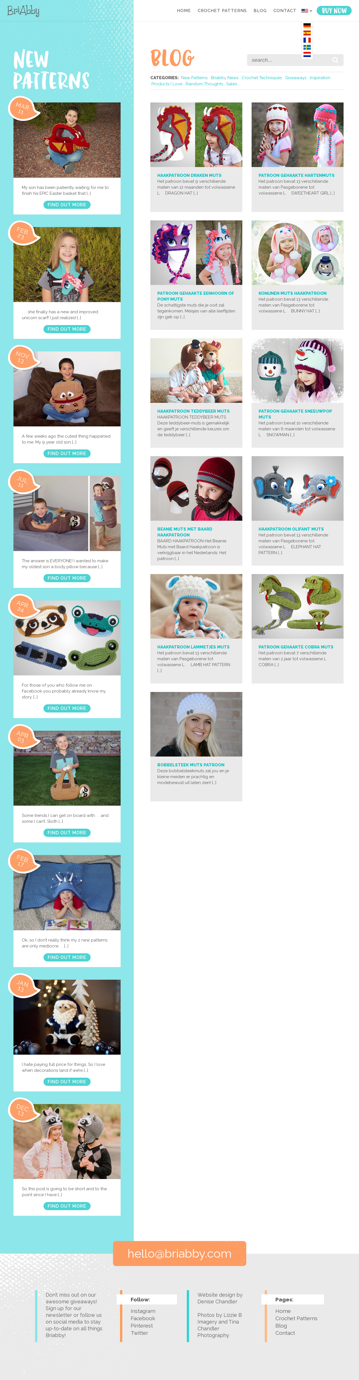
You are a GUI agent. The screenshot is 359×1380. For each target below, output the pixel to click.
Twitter (139, 1333)
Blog (260, 11)
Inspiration (320, 77)
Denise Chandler (217, 1301)
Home (184, 11)
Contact (284, 11)
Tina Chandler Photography (218, 1328)
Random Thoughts (204, 83)
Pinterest (142, 1325)
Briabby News (224, 77)
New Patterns (194, 77)
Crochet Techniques (262, 77)
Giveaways (296, 77)
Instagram (143, 1311)
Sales (231, 83)
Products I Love (166, 83)
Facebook (143, 1318)
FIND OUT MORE (67, 204)
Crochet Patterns (222, 11)
